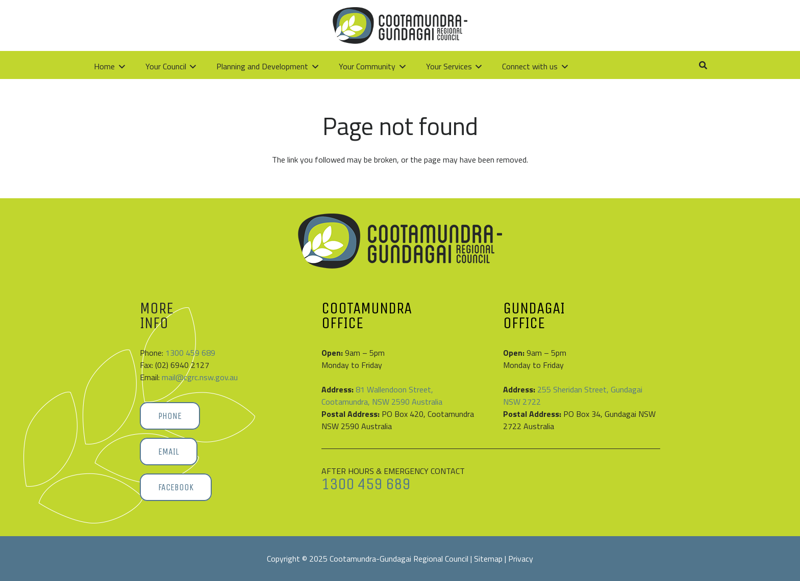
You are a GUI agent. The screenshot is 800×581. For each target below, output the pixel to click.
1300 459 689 (190, 353)
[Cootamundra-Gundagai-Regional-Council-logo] (159, 25)
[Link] (667, 25)
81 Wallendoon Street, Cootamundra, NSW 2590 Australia (381, 395)
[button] (690, 25)
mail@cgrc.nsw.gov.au (200, 377)
